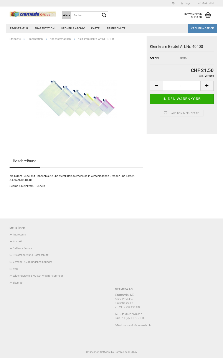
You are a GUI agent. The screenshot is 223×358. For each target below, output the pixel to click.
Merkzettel (206, 3)
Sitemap (18, 282)
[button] (173, 3)
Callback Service (22, 248)
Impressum (19, 234)
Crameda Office (202, 28)
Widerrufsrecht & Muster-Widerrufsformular (38, 275)
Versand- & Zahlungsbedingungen (33, 262)
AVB (15, 269)
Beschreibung (24, 161)
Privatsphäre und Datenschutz (30, 255)
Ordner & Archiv (73, 28)
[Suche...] (66, 15)
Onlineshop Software (98, 352)
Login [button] (186, 3)
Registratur (19, 28)
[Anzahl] (181, 86)
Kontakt (17, 241)
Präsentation (45, 28)
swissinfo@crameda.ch (137, 325)
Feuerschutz (116, 28)
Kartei (95, 28)
